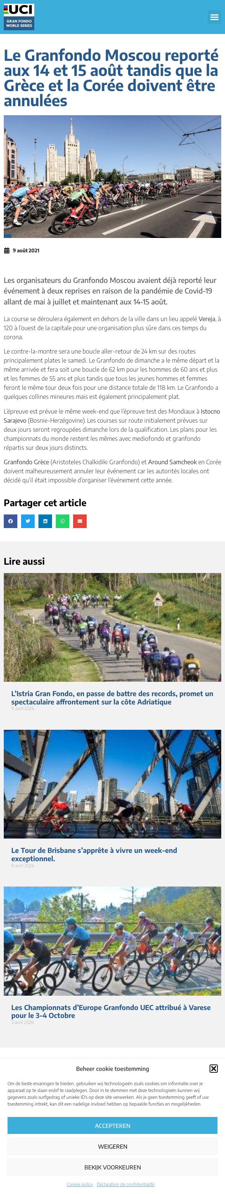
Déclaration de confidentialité (126, 1184)
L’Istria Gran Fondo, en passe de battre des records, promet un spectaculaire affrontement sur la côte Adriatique (112, 697)
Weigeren (112, 1146)
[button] (213, 1068)
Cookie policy (80, 1184)
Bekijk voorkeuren (112, 1167)
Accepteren (112, 1125)
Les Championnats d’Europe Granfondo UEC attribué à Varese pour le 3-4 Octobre (111, 1011)
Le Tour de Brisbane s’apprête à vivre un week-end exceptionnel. (94, 854)
